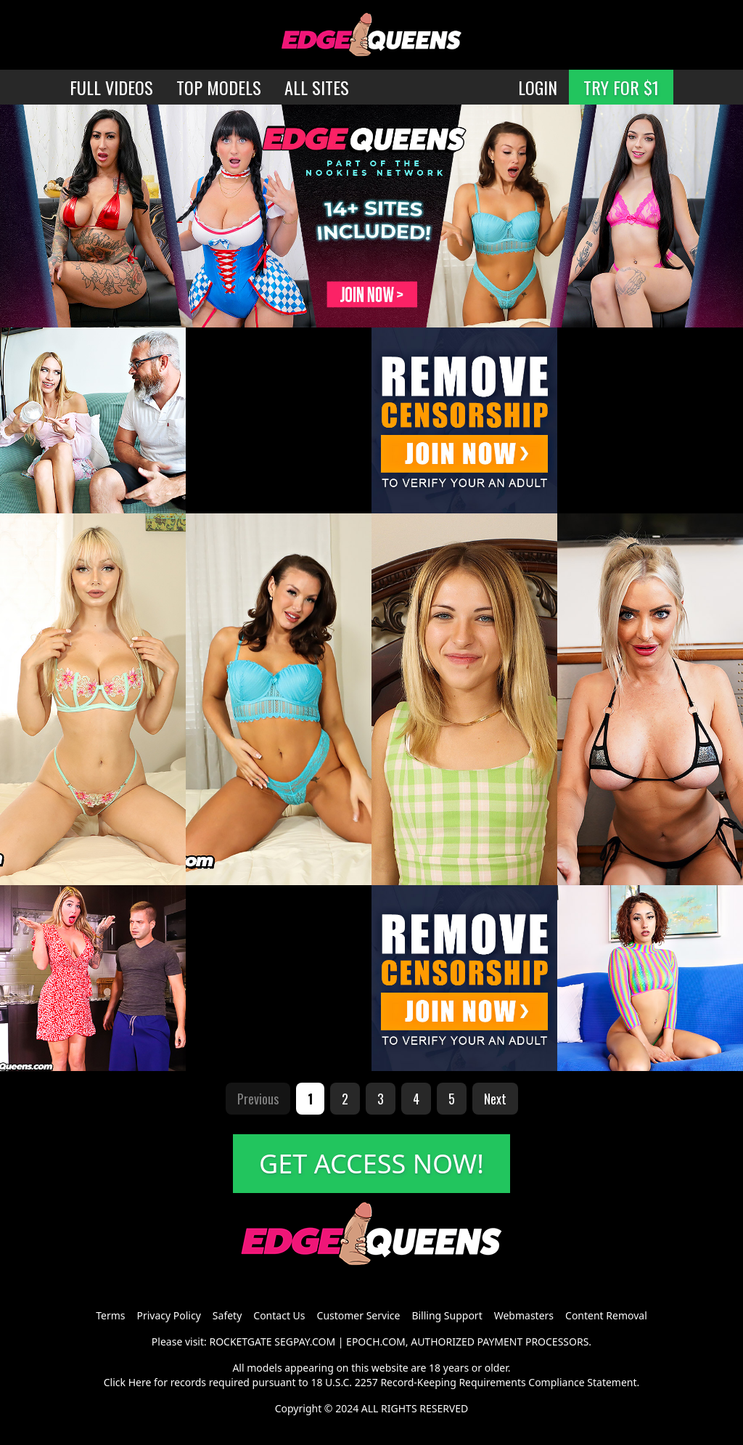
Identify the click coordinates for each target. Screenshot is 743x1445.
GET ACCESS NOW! (371, 1163)
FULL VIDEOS (111, 87)
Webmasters (524, 1315)
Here (140, 1382)
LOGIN (537, 87)
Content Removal (606, 1315)
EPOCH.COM (376, 1341)
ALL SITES (316, 87)
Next (495, 1098)
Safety (227, 1315)
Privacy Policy (168, 1315)
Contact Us (279, 1315)
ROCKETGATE (240, 1341)
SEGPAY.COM (304, 1341)
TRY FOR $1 (621, 87)
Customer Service (359, 1315)
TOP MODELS (218, 87)
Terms (110, 1315)
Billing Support (446, 1315)
